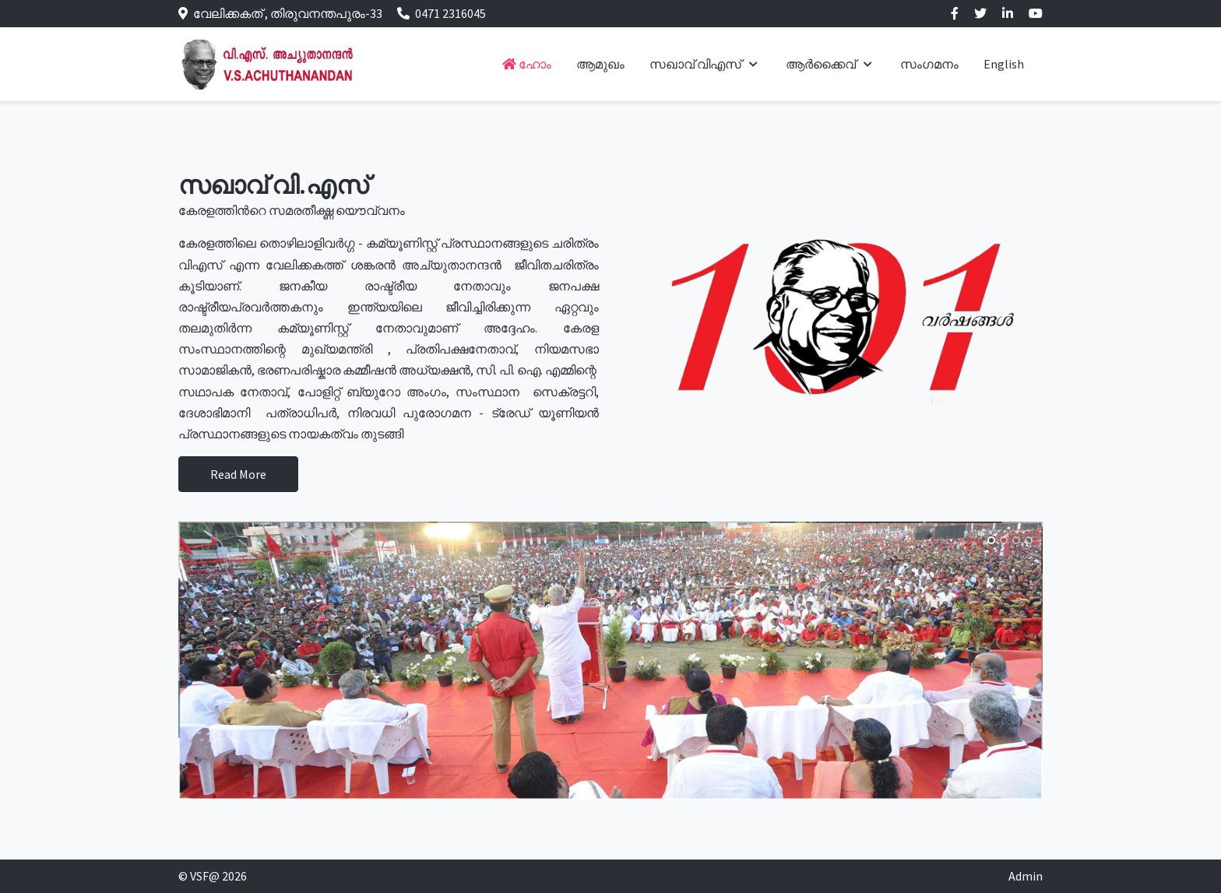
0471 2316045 (450, 13)
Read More (238, 474)
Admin (1025, 876)
